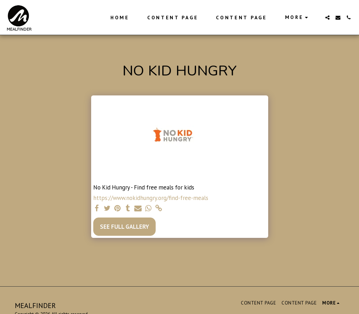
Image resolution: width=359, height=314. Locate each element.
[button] (327, 17)
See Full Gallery (124, 227)
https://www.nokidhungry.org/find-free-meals (150, 198)
